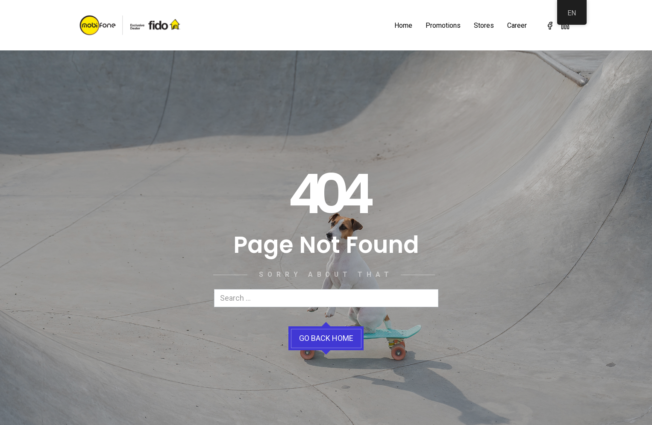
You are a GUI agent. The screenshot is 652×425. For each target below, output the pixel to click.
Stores (484, 25)
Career (517, 25)
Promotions (443, 25)
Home (403, 25)
